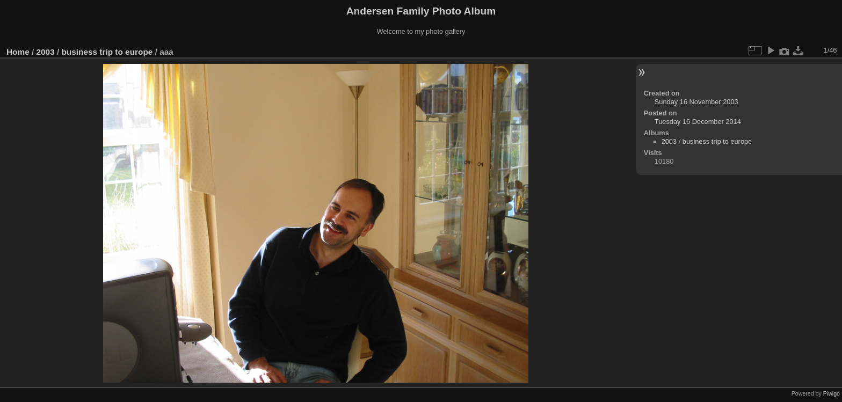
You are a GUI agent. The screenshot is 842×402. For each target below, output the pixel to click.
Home (18, 51)
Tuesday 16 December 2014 (698, 122)
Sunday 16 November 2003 (696, 102)
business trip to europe (107, 51)
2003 (46, 51)
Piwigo (831, 393)
